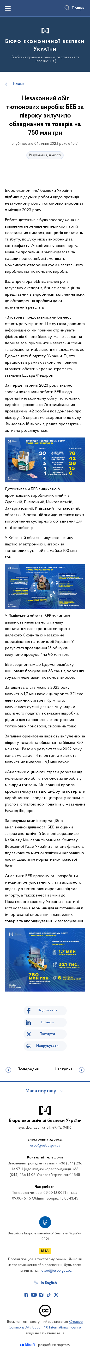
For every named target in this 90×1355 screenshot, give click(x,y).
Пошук (78, 8)
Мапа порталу (40, 1091)
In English (49, 1283)
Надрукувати (47, 1046)
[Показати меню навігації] (7, 8)
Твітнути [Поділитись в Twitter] (47, 1034)
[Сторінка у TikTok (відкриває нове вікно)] (49, 1295)
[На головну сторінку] (45, 43)
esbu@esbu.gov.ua (45, 1145)
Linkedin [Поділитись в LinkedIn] (47, 1022)
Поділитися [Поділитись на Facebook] (47, 1010)
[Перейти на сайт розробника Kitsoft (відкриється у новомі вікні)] (28, 1345)
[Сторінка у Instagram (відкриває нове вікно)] (41, 1295)
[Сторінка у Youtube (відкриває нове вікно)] (34, 1295)
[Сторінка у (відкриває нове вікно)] (63, 1295)
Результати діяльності (45, 155)
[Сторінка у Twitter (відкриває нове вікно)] (56, 1295)
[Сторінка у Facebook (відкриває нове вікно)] (26, 1295)
